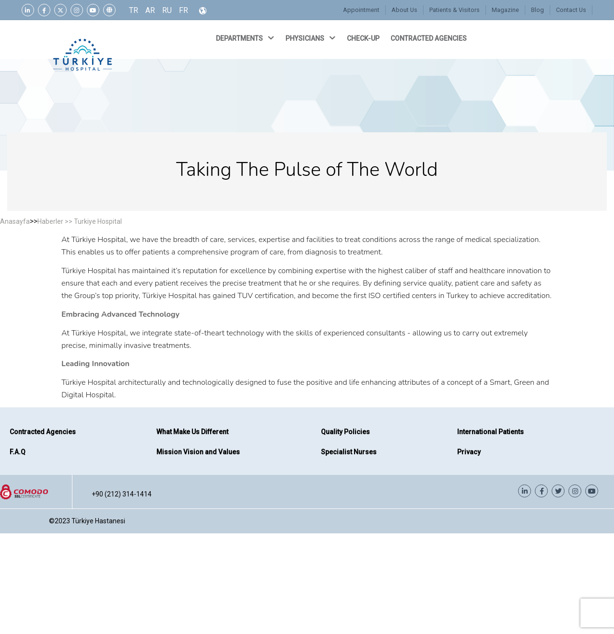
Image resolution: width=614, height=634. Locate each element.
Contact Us (571, 9)
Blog (537, 9)
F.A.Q (17, 452)
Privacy (469, 452)
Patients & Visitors (456, 9)
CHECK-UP (364, 38)
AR (150, 10)
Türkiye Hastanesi (98, 521)
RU (167, 10)
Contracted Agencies (43, 432)
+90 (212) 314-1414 (122, 494)
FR (183, 10)
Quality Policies (345, 432)
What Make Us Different (192, 432)
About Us (406, 9)
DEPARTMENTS (246, 37)
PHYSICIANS (311, 37)
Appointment (363, 9)
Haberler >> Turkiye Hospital (79, 221)
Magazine (506, 9)
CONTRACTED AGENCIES (429, 38)
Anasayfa (15, 221)
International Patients (490, 432)
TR (133, 10)
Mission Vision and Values (198, 452)
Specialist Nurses (349, 452)
